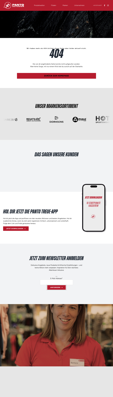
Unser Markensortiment (56, 106)
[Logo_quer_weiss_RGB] (13, 3)
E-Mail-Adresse (56, 278)
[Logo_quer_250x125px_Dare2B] (10, 116)
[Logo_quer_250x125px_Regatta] (33, 116)
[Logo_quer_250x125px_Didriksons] (56, 116)
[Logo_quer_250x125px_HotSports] (102, 116)
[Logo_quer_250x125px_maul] (79, 116)
